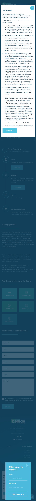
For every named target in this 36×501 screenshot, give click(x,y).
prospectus (14, 16)
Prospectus (9, 130)
